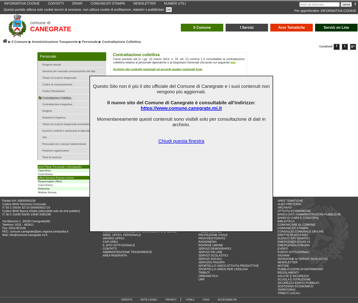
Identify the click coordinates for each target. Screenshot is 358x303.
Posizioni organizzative (54, 150)
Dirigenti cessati (50, 64)
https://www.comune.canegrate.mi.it (181, 108)
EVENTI (283, 248)
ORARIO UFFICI (113, 238)
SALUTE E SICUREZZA (293, 276)
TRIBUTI (204, 272)
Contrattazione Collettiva (55, 97)
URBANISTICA (208, 276)
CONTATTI (110, 248)
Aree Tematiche (291, 27)
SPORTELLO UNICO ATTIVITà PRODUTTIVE (228, 265)
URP (201, 279)
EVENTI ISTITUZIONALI (294, 252)
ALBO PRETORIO (289, 204)
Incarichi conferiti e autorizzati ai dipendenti (65, 130)
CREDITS (126, 299)
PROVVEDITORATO (211, 238)
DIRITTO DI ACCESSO (293, 235)
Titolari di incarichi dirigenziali (57, 77)
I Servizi (247, 27)
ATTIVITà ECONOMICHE (294, 211)
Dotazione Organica (52, 117)
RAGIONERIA (207, 241)
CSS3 (206, 299)
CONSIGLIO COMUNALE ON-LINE (301, 231)
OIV (43, 137)
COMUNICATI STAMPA (293, 228)
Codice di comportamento (55, 84)
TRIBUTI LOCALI (289, 293)
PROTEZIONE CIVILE (212, 235)
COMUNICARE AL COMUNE (297, 224)
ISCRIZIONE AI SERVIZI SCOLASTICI (303, 259)
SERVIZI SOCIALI (210, 259)
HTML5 (190, 299)
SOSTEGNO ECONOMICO (295, 286)
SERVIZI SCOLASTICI (213, 255)
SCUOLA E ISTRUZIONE (294, 279)
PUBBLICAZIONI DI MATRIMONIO (300, 269)
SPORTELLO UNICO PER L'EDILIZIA (223, 269)
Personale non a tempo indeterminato (62, 144)
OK (168, 9)
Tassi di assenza (50, 157)
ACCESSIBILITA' (227, 299)
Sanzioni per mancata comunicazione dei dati (67, 71)
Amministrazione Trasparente (55, 42)
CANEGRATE (50, 29)
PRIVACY (171, 299)
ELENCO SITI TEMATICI (294, 238)
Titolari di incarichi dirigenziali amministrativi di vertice (71, 124)
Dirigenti (45, 110)
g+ (353, 46)
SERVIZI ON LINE (210, 252)
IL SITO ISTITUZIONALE (119, 245)
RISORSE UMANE (210, 245)
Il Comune (202, 27)
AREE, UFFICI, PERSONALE (122, 235)
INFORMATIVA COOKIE (338, 11)
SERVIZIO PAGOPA (211, 262)
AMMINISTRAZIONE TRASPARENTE (127, 252)
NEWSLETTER (287, 262)
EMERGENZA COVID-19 (294, 241)
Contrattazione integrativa (55, 104)
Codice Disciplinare (52, 91)
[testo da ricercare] (319, 4)
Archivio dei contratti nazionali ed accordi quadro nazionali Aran (157, 69)
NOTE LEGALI (149, 299)
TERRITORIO (287, 289)
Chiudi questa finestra (181, 141)
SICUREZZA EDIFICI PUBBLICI (298, 283)
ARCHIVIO (285, 207)
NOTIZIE (283, 265)
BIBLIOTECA (286, 221)
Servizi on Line (336, 27)
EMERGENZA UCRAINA (294, 245)
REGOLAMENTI (288, 272)
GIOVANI (284, 255)
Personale (90, 42)
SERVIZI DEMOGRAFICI (214, 248)
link (232, 62)
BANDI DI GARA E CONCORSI (298, 217)
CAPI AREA (110, 241)
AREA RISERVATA (115, 255)
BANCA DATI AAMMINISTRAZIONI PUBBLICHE (309, 214)
